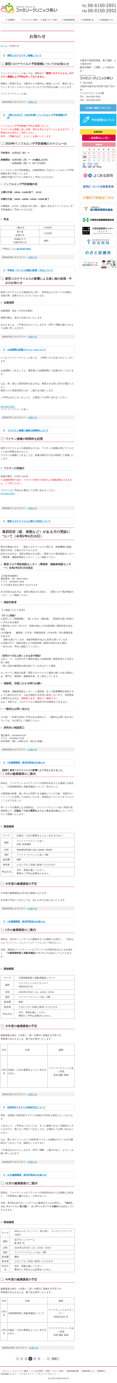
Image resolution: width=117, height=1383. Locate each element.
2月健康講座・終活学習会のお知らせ (26, 921)
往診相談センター (8, 1374)
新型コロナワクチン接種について (24, 55)
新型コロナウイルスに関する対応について (29, 521)
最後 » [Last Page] (55, 1358)
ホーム (4, 45)
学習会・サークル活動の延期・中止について (30, 270)
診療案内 (101, 1371)
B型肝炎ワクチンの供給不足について (26, 1107)
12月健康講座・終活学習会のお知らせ (26, 1175)
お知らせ (32, 102)
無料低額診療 (73, 1371)
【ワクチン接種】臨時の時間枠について (27, 430)
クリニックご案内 (20, 1371)
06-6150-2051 (8, 406)
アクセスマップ (26, 1374)
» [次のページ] (48, 1358)
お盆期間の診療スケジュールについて (26, 349)
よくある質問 (37, 1371)
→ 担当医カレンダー (98, 137)
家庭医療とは (88, 1371)
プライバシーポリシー (46, 1374)
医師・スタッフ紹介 (55, 1371)
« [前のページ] (17, 1358)
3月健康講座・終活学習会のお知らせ (26, 762)
